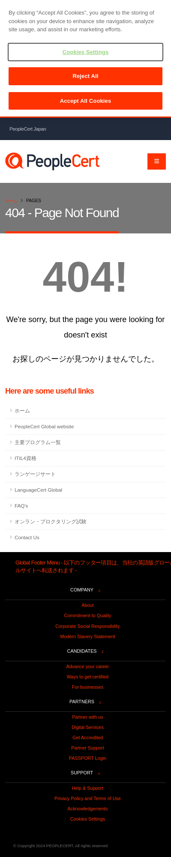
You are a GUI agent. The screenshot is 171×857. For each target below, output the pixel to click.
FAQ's (21, 505)
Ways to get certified (88, 676)
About (87, 605)
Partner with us (87, 717)
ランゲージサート (35, 474)
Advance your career (87, 666)
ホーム (11, 200)
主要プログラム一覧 (38, 442)
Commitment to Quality (87, 615)
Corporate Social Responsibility (87, 626)
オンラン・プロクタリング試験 (51, 521)
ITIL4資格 (25, 458)
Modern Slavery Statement (87, 636)
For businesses (87, 687)
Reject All (85, 76)
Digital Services (88, 727)
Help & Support (87, 788)
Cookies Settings (87, 818)
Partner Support (87, 747)
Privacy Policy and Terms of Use (87, 798)
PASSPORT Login (87, 758)
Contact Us (27, 537)
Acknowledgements (88, 808)
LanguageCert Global (38, 490)
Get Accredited (87, 737)
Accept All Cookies (85, 101)
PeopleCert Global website (44, 426)
